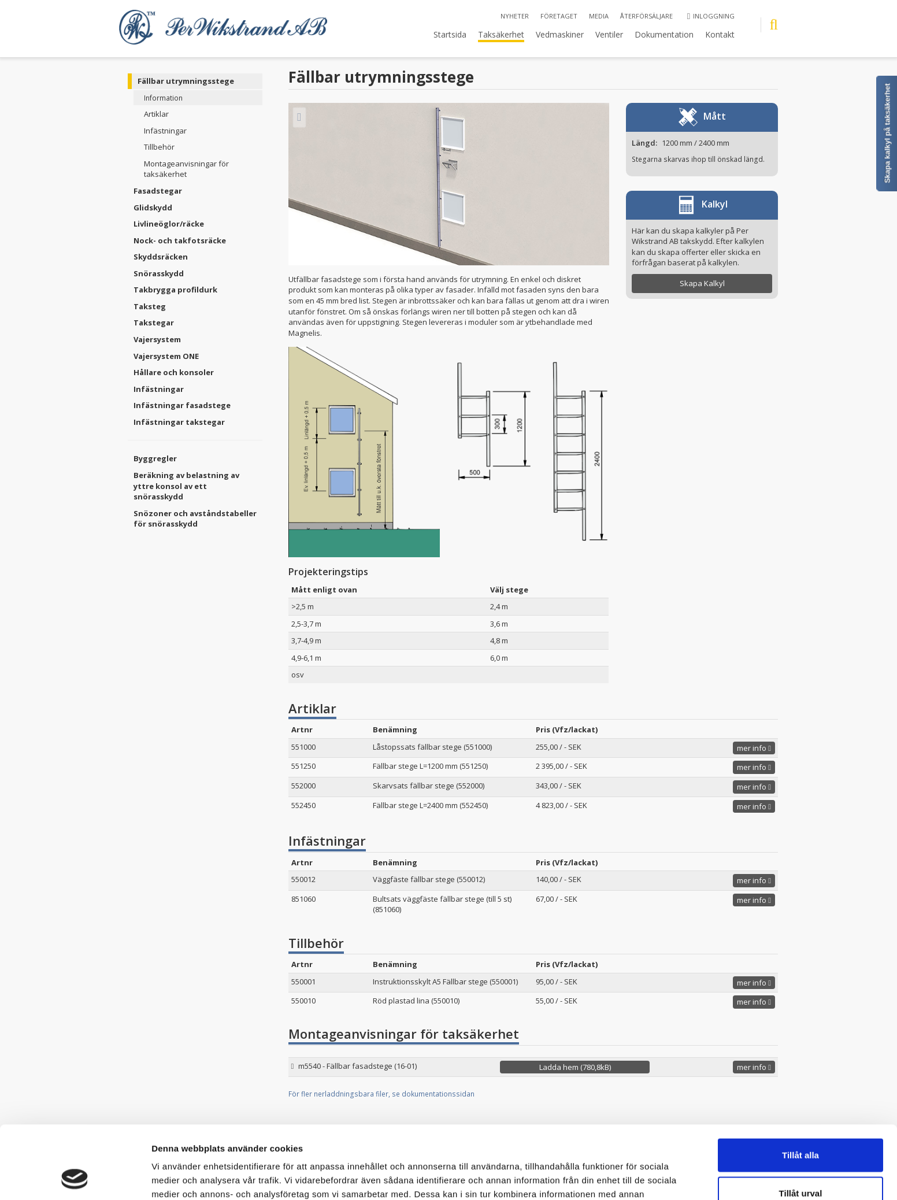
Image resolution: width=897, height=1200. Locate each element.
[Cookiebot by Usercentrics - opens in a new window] (74, 1177)
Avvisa (800, 1162)
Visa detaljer (628, 1177)
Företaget (558, 16)
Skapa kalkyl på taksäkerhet (887, 133)
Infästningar (165, 130)
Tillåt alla (800, 1086)
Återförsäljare (646, 16)
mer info (754, 748)
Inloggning (711, 16)
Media (599, 16)
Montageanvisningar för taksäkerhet (186, 169)
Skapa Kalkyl (702, 283)
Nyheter (515, 16)
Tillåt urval (800, 1124)
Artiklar (156, 114)
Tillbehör (159, 147)
